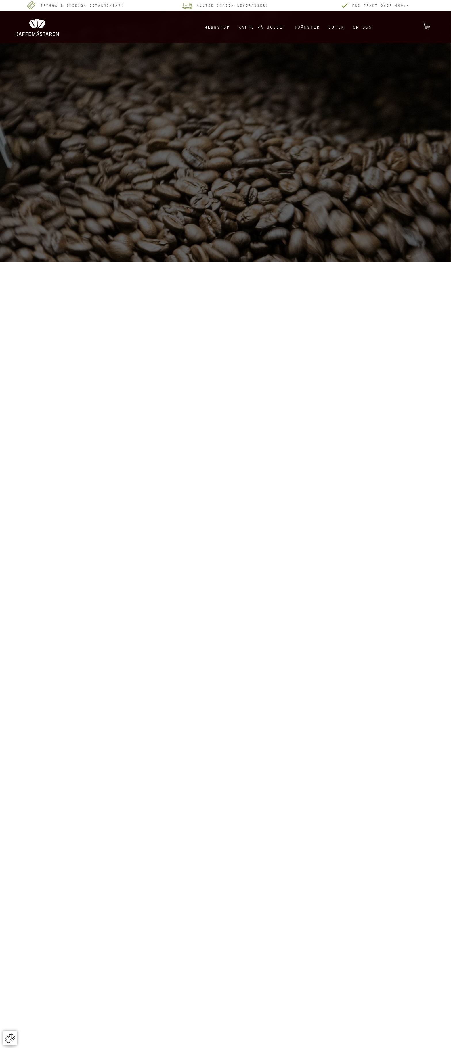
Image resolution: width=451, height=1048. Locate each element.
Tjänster (307, 27)
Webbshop (217, 27)
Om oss (362, 27)
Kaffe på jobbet (262, 27)
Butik (336, 27)
